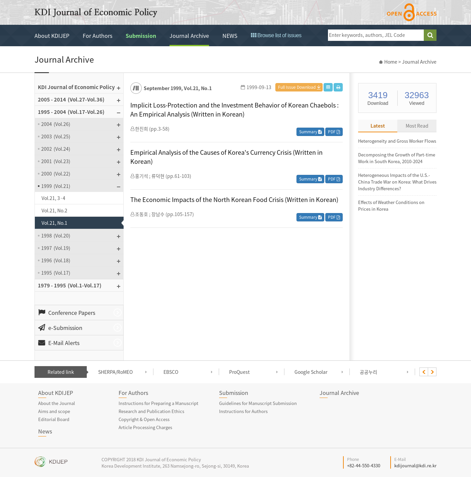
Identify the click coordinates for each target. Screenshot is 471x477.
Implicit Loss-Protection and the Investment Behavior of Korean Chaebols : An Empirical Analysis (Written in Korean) (234, 109)
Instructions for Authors (243, 411)
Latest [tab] (378, 125)
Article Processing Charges (145, 427)
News (45, 431)
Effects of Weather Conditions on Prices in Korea (391, 205)
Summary (310, 132)
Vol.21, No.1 (54, 222)
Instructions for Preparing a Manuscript (158, 403)
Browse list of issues (276, 35)
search (430, 35)
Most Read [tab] (417, 125)
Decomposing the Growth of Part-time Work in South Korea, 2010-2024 (396, 157)
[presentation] (423, 371)
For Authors (97, 35)
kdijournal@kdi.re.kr (415, 465)
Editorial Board (53, 419)
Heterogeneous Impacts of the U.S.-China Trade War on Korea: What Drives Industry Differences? (397, 182)
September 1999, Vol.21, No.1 (178, 88)
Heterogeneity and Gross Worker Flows (397, 141)
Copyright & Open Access (144, 419)
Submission (141, 35)
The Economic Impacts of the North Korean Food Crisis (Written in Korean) (234, 199)
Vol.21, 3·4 (53, 198)
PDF (334, 132)
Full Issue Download (297, 87)
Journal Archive (189, 35)
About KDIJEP (52, 35)
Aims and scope (54, 411)
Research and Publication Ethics (151, 411)
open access (411, 12)
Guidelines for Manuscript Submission (258, 403)
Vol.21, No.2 (54, 210)
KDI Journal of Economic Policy (96, 12)
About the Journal (56, 403)
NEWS (230, 35)
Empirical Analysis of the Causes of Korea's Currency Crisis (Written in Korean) (226, 157)
